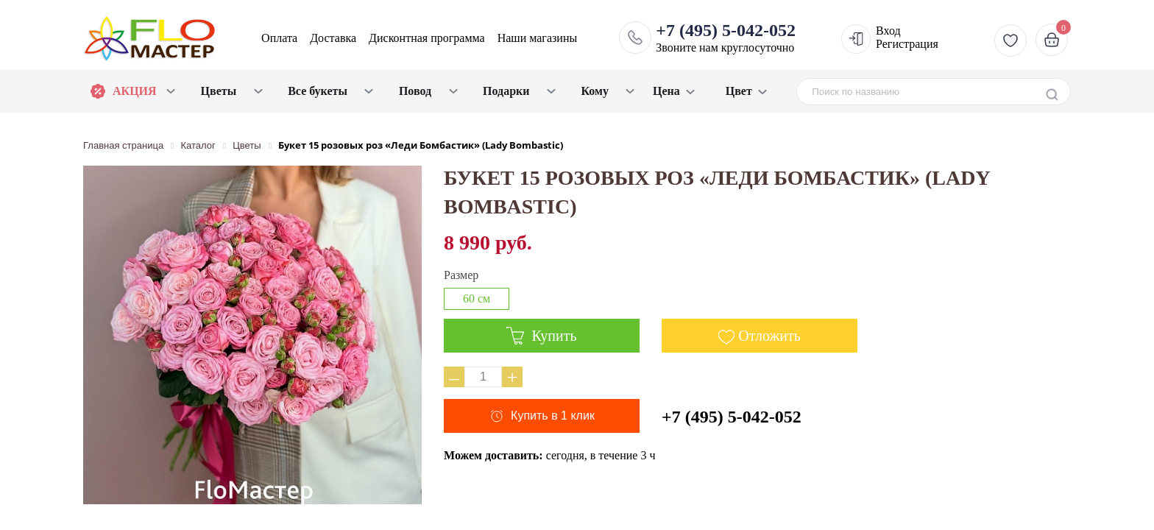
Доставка (333, 38)
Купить (541, 335)
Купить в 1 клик (553, 415)
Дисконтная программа (427, 38)
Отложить (769, 336)
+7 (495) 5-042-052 (731, 416)
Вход (888, 30)
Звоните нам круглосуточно (726, 37)
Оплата (279, 38)
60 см (476, 298)
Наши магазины (538, 38)
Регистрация (907, 44)
